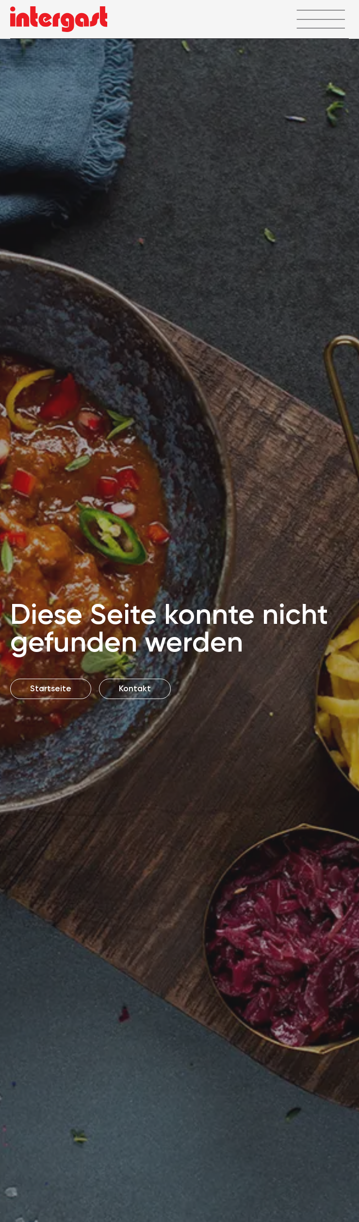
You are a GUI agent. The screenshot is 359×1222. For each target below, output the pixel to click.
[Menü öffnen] (320, 19)
